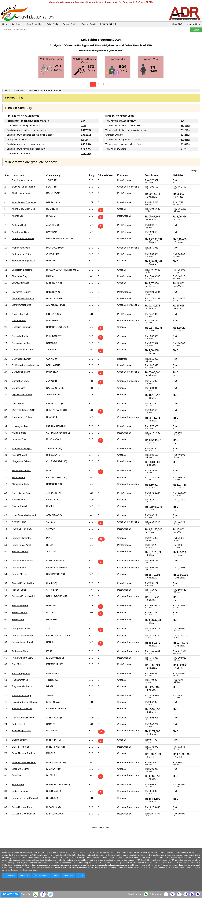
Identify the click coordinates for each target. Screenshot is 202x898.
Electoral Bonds (88, 24)
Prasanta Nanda (20, 605)
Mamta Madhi (18, 477)
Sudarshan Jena (20, 791)
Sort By (194, 171)
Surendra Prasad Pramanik (25, 798)
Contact (55, 876)
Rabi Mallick (18, 664)
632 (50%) (86, 144)
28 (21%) (185, 130)
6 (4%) (184, 149)
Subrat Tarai (18, 784)
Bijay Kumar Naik (20, 283)
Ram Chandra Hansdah (23, 718)
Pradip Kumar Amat (21, 545)
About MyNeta (193, 24)
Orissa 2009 (18, 90)
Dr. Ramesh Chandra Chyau (26, 365)
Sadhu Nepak (18, 724)
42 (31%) (185, 125)
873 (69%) (86, 149)
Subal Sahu (17, 775)
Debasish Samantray (22, 327)
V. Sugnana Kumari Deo (23, 814)
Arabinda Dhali (19, 225)
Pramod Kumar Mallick (23, 583)
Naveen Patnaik (20, 506)
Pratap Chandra (20, 612)
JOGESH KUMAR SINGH (24, 410)
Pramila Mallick (19, 574)
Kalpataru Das (19, 439)
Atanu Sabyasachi (21, 248)
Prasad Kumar (19, 590)
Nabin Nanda (18, 500)
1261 (83, 125)
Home (5, 24)
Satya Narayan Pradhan (23, 753)
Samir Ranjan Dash (21, 730)
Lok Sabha (17, 24)
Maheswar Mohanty (21, 470)
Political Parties (70, 24)
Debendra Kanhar (20, 336)
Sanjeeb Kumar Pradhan (24, 187)
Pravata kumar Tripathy (23, 642)
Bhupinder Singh (20, 276)
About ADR (177, 24)
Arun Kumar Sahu (20, 232)
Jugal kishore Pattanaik (23, 417)
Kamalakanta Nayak (22, 448)
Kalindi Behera (19, 433)
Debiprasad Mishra (21, 343)
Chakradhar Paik (20, 314)
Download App (135, 894)
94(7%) (84, 139)
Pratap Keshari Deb (21, 629)
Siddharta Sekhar (20, 769)
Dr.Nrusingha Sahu (21, 372)
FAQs (81, 876)
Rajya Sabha (53, 24)
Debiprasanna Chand (22, 350)
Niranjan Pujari (19, 522)
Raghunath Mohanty (22, 686)
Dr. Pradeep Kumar (21, 359)
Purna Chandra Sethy (22, 658)
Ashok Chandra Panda (23, 238)
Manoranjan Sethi (20, 484)
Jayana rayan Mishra (22, 394)
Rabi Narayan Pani (21, 673)
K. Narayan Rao (20, 426)
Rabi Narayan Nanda (22, 180)
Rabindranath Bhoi (21, 680)
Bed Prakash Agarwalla (23, 260)
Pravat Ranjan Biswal (22, 636)
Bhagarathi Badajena (22, 270)
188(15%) (86, 135)
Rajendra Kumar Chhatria (24, 702)
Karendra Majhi (19, 455)
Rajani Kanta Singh (21, 695)
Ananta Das (18, 216)
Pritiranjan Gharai (20, 651)
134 (182, 121)
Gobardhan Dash (20, 381)
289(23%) (86, 130)
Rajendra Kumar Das (22, 708)
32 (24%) (185, 135)
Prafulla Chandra (20, 551)
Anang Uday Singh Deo (23, 209)
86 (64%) (185, 139)
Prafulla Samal (19, 568)
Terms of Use (68, 876)
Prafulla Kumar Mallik (22, 561)
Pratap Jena (18, 619)
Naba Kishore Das (21, 493)
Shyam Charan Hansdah (24, 762)
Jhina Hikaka (18, 403)
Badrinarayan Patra (21, 254)
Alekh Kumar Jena (21, 193)
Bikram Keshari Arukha (23, 298)
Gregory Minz (18, 388)
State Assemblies (34, 24)
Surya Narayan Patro (22, 807)
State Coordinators (40, 876)
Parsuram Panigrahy (22, 529)
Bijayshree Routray (21, 292)
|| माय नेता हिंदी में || (108, 24)
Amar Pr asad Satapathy (24, 202)
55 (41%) (185, 144)
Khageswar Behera (21, 461)
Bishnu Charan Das (21, 305)
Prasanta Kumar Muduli (23, 596)
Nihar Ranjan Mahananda (24, 515)
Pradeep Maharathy (21, 538)
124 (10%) (86, 153)
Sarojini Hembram (21, 747)
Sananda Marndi (20, 740)
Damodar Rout (19, 320)
